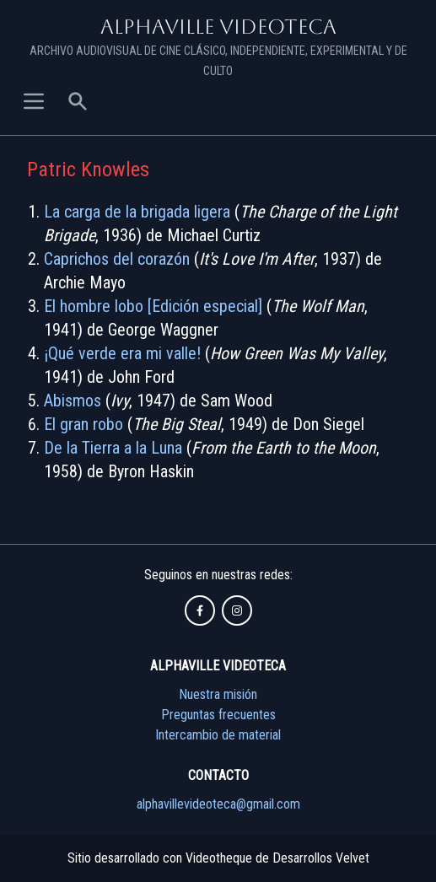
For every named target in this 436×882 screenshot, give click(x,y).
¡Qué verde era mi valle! (122, 353)
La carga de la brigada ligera (137, 212)
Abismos (72, 400)
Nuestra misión (218, 694)
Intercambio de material (218, 735)
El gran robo (83, 424)
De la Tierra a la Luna (113, 448)
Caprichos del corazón (117, 259)
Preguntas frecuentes (218, 715)
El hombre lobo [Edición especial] (153, 306)
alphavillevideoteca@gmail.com (218, 804)
